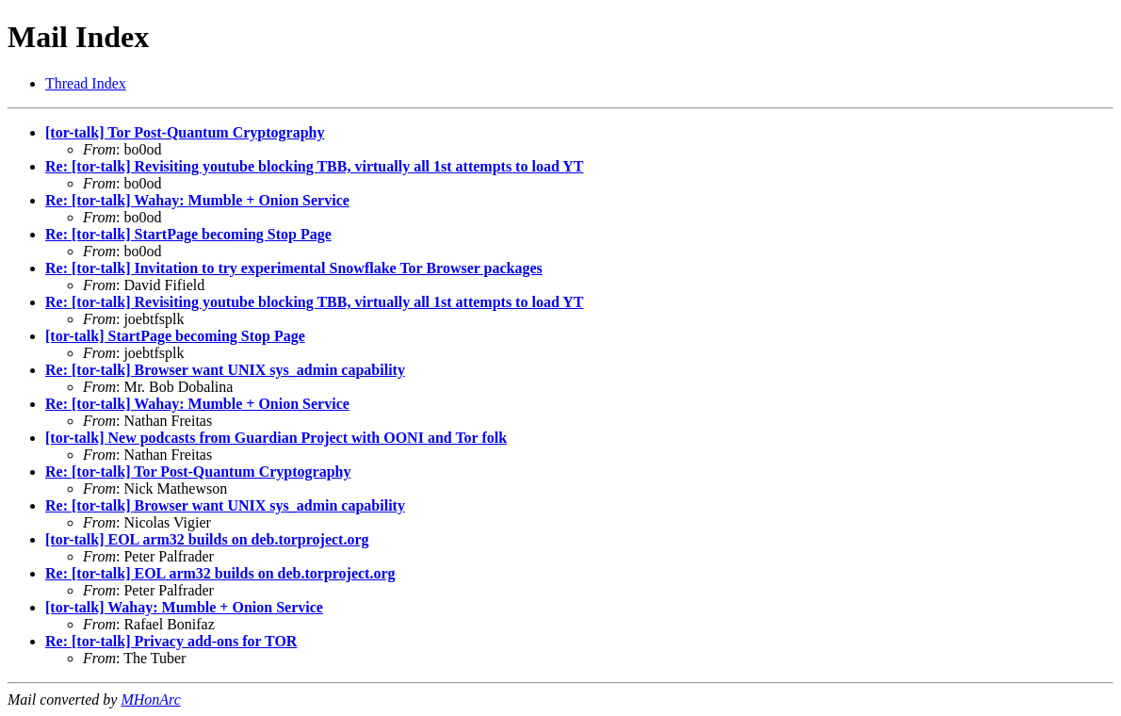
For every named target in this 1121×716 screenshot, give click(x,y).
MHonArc (150, 700)
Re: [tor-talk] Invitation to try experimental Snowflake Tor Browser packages (294, 268)
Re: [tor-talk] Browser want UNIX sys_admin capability (225, 370)
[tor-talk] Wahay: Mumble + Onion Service (184, 607)
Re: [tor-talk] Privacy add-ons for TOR (171, 641)
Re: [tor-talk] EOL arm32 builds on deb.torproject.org (220, 573)
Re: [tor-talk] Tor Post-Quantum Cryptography (197, 472)
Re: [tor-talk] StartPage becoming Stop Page (188, 234)
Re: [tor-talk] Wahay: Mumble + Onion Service (197, 200)
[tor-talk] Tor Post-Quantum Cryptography (184, 132)
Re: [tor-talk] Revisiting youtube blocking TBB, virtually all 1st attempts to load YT (314, 166)
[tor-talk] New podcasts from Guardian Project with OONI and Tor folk (276, 438)
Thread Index (85, 83)
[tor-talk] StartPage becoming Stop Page (175, 336)
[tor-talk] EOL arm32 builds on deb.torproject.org (207, 539)
